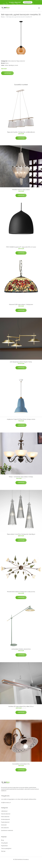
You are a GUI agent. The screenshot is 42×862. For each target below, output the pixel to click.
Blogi (2, 840)
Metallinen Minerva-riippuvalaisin (21, 189)
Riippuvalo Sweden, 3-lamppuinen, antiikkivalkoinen (21, 132)
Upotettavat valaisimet (7, 830)
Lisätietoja (7, 73)
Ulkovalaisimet (5, 827)
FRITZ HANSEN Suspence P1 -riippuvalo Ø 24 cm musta (21, 247)
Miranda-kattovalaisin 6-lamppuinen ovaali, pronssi (21, 591)
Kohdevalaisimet (5, 819)
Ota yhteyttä (4, 843)
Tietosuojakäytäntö (6, 848)
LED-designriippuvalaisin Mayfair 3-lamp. (21, 362)
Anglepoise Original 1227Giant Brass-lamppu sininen (21, 419)
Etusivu (3, 17)
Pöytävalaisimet (5, 822)
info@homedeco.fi (6, 802)
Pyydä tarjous (27, 2)
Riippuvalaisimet (21, 61)
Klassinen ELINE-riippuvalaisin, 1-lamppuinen (21, 304)
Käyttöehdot (4, 845)
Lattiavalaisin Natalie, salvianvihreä (21, 649)
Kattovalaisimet (12, 61)
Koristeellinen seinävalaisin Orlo (21, 764)
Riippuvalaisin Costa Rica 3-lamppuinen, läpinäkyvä (21, 534)
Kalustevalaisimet (5, 814)
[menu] (39, 8)
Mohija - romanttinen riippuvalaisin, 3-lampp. (21, 476)
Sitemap (3, 851)
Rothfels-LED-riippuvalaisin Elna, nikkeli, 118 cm (21, 706)
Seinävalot (4, 825)
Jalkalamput (4, 811)
